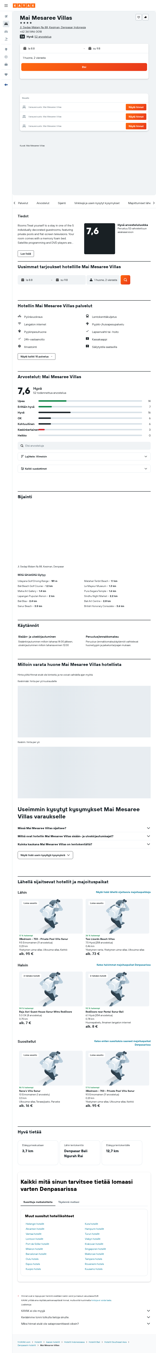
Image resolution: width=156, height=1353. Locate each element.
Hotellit (38, 1342)
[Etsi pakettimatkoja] (6, 39)
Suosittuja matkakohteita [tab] (38, 1202)
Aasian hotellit (53, 1342)
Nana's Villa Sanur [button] (29, 1091)
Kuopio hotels (33, 1269)
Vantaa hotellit (33, 1233)
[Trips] (6, 74)
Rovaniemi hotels (94, 1264)
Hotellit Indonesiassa (74, 1342)
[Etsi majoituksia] (6, 24)
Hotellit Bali (94, 1342)
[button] (6, 5)
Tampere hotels (93, 1259)
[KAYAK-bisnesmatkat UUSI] (6, 64)
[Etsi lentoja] (6, 16)
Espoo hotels (33, 1264)
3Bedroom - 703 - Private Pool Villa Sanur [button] (43, 939)
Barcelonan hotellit (36, 1254)
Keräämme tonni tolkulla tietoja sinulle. (86, 1317)
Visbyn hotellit (92, 1238)
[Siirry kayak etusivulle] (24, 5)
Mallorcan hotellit (94, 1254)
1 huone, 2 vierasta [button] (34, 57)
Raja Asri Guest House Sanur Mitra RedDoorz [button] (45, 1011)
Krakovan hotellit (94, 1244)
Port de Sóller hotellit (37, 1244)
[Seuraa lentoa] (6, 56)
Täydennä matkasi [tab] (68, 1202)
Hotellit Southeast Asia (115, 1342)
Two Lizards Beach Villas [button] (100, 939)
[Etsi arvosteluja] (87, 445)
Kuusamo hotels (93, 1269)
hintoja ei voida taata (101, 1300)
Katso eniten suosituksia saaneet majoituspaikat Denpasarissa (122, 1042)
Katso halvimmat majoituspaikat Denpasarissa (124, 964)
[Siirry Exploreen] (6, 49)
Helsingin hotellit (35, 1223)
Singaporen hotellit (95, 1249)
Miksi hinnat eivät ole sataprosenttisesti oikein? (86, 1323)
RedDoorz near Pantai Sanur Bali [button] (105, 1011)
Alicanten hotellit (35, 1228)
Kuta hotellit (91, 1223)
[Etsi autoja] (6, 31)
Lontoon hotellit (34, 1238)
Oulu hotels (32, 1259)
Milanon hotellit (34, 1249)
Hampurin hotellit (94, 1228)
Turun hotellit (92, 1233)
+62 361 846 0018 (31, 31)
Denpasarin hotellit (27, 1345)
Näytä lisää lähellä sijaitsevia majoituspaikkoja (123, 892)
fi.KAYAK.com (24, 1342)
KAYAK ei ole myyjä (86, 1311)
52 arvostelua (42, 36)
